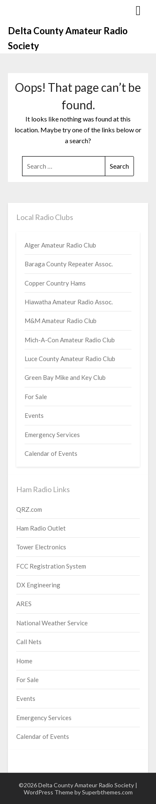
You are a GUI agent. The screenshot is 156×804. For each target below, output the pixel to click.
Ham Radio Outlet (41, 528)
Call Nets (29, 641)
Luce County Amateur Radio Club (70, 358)
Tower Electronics (41, 547)
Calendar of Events (51, 453)
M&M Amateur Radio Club (61, 320)
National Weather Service (52, 623)
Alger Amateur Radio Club (60, 245)
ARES (24, 603)
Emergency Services (52, 434)
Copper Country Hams (55, 283)
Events (34, 415)
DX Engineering (38, 585)
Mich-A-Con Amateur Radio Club (70, 340)
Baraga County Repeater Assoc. (69, 264)
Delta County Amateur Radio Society (68, 38)
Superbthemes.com (107, 792)
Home (24, 661)
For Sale (36, 396)
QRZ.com (29, 509)
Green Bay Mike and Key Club (65, 377)
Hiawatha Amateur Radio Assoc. (69, 302)
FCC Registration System (51, 566)
